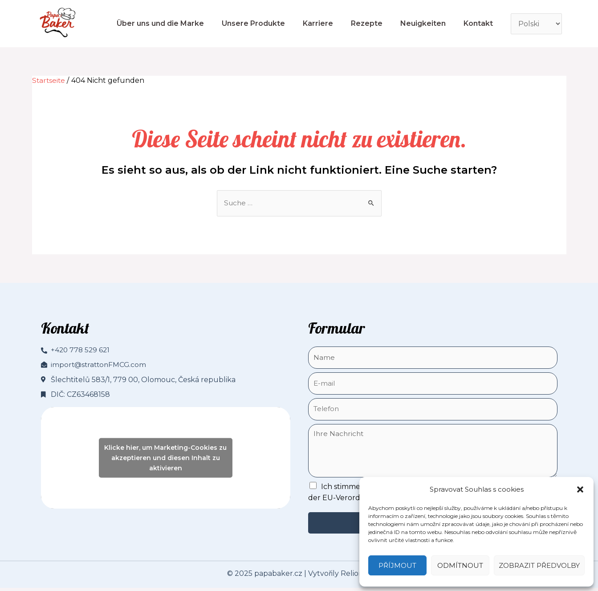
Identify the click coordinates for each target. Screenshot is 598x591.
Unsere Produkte (253, 23)
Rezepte (366, 23)
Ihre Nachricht (432, 453)
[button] (580, 489)
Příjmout (397, 565)
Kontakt (478, 23)
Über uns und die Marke (160, 23)
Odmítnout (460, 565)
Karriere (318, 23)
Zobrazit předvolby (539, 565)
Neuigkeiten (423, 23)
